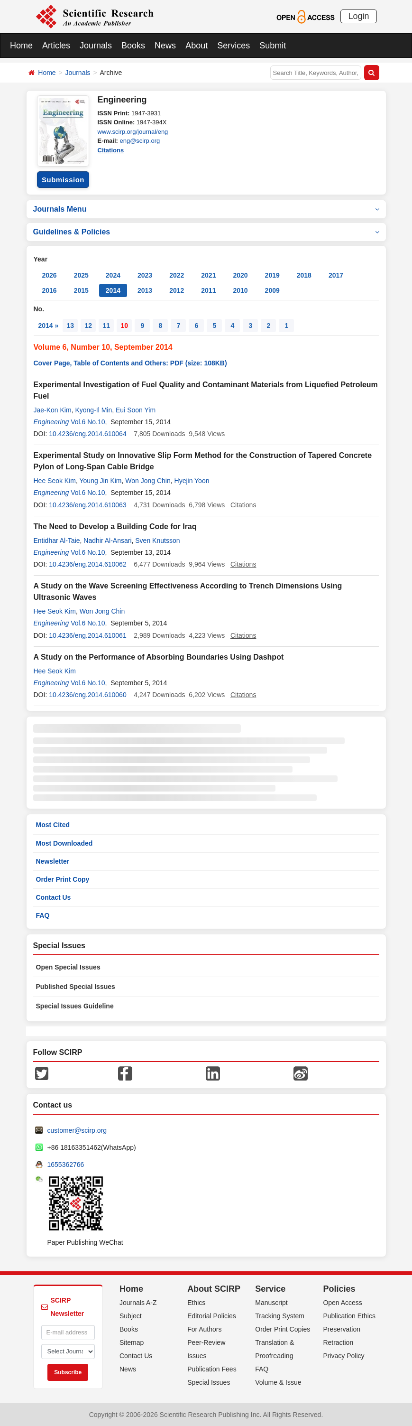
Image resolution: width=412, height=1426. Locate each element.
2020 (240, 275)
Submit (272, 45)
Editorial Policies (211, 1316)
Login (358, 16)
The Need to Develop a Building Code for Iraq (115, 526)
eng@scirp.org (139, 140)
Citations (111, 150)
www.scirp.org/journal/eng (133, 131)
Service (270, 1289)
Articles (56, 45)
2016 (49, 290)
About (196, 45)
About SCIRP (213, 1289)
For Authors (204, 1329)
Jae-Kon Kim (53, 410)
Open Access (342, 1302)
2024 (113, 275)
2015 (81, 290)
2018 (304, 275)
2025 (81, 275)
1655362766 (65, 1164)
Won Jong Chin (147, 481)
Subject (130, 1316)
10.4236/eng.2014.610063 (88, 505)
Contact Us (53, 897)
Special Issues (208, 1382)
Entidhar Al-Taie (57, 540)
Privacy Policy (343, 1356)
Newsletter (53, 861)
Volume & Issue (278, 1382)
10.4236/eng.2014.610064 (88, 434)
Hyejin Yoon (192, 481)
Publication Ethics (349, 1316)
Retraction (338, 1342)
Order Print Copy (63, 879)
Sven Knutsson (157, 540)
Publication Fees (212, 1369)
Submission (63, 180)
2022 (176, 275)
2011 (208, 290)
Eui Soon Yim (136, 410)
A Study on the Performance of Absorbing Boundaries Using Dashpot (159, 657)
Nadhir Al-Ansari (107, 540)
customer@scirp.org (77, 1130)
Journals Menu (206, 209)
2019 (272, 275)
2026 (49, 275)
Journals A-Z (138, 1302)
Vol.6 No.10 (88, 422)
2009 (272, 290)
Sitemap (131, 1342)
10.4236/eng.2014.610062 (88, 564)
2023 (144, 275)
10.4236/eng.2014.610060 (88, 695)
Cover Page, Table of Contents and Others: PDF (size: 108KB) (130, 363)
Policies (339, 1289)
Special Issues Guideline (75, 1006)
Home (21, 45)
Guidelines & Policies (206, 232)
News (165, 45)
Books (133, 45)
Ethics (196, 1302)
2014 (113, 290)
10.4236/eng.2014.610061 (88, 635)
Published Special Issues (75, 986)
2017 (336, 275)
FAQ (43, 915)
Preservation (341, 1329)
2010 (240, 290)
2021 (208, 275)
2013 (144, 290)
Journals (96, 45)
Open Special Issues (68, 967)
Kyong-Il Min (93, 410)
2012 (176, 290)
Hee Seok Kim (55, 481)
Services (233, 45)
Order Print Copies (282, 1329)
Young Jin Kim (101, 481)
